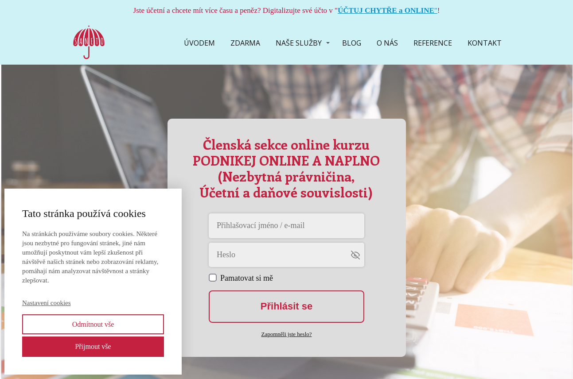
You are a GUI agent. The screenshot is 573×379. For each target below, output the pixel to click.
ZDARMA (245, 43)
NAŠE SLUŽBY (299, 43)
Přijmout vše (93, 346)
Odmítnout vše (93, 324)
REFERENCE (432, 43)
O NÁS (387, 43)
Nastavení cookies (46, 302)
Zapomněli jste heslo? (286, 334)
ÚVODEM (199, 43)
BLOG (351, 43)
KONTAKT (485, 43)
